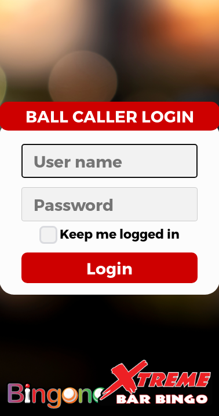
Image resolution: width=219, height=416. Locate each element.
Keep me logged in (109, 233)
